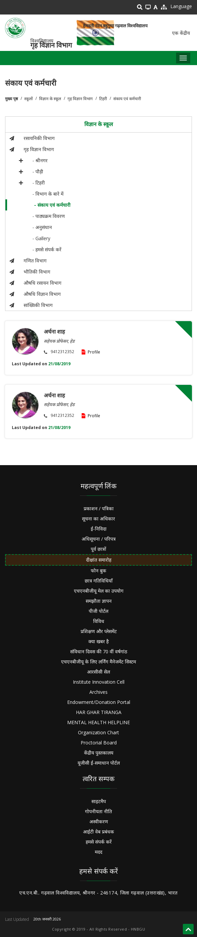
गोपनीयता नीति (98, 811)
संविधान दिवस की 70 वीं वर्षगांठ (98, 651)
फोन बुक (98, 570)
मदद (98, 852)
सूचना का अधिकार (98, 518)
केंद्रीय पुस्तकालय (98, 752)
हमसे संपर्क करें (99, 842)
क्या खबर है (98, 641)
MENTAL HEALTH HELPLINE (98, 722)
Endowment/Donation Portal (98, 702)
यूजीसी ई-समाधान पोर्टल (99, 763)
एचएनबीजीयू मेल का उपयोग (98, 591)
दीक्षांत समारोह (98, 560)
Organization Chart (98, 732)
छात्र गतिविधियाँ (99, 580)
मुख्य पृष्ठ (11, 99)
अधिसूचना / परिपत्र (99, 539)
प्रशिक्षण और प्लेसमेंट (99, 631)
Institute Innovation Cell (98, 682)
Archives (98, 692)
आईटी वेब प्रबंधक (98, 831)
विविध (98, 621)
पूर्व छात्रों (98, 549)
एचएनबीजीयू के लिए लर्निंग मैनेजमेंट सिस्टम (98, 661)
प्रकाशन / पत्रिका (99, 508)
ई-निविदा (99, 529)
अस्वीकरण (98, 821)
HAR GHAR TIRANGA (98, 712)
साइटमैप (98, 801)
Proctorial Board (99, 742)
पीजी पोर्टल (98, 611)
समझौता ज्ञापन (99, 601)
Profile (94, 352)
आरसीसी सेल (98, 672)
